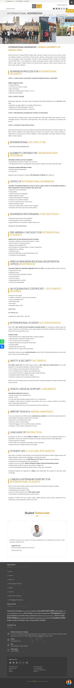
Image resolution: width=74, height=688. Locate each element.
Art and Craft (47, 610)
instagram (20, 662)
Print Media (12, 618)
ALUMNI (26, 1)
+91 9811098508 (37, 668)
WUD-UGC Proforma (14, 595)
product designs (40, 620)
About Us (11, 579)
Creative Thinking (36, 611)
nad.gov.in (35, 671)
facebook (13, 662)
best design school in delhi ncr (47, 615)
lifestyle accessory (18, 615)
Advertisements (46, 613)
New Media (28, 613)
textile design (58, 611)
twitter (23, 662)
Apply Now (70, 10)
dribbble (10, 662)
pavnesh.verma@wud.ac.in (39, 669)
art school (29, 618)
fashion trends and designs (16, 620)
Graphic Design (21, 613)
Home (44, 15)
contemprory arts (35, 615)
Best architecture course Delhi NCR (43, 618)
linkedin (16, 662)
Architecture (14, 613)
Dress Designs (22, 618)
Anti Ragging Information (15, 600)
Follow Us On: (13, 659)
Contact (10, 591)
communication (37, 613)
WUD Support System (15, 583)
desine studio (60, 615)
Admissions (51, 15)
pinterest (26, 662)
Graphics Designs (29, 620)
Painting (27, 615)
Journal (10, 575)
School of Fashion (26, 611)
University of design (14, 611)
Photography (56, 613)
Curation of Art (58, 618)
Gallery (10, 587)
